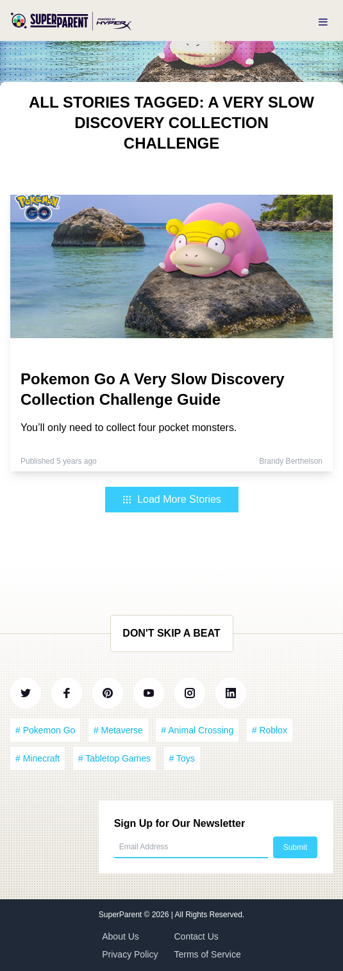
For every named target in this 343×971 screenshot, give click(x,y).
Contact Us (196, 936)
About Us (120, 936)
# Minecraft (37, 758)
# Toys (182, 758)
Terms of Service (207, 954)
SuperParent (121, 914)
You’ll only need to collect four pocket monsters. (129, 427)
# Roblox (269, 730)
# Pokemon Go (45, 730)
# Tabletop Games (114, 758)
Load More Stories (171, 499)
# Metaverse (118, 730)
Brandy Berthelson (290, 461)
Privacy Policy (130, 954)
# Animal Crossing (197, 730)
